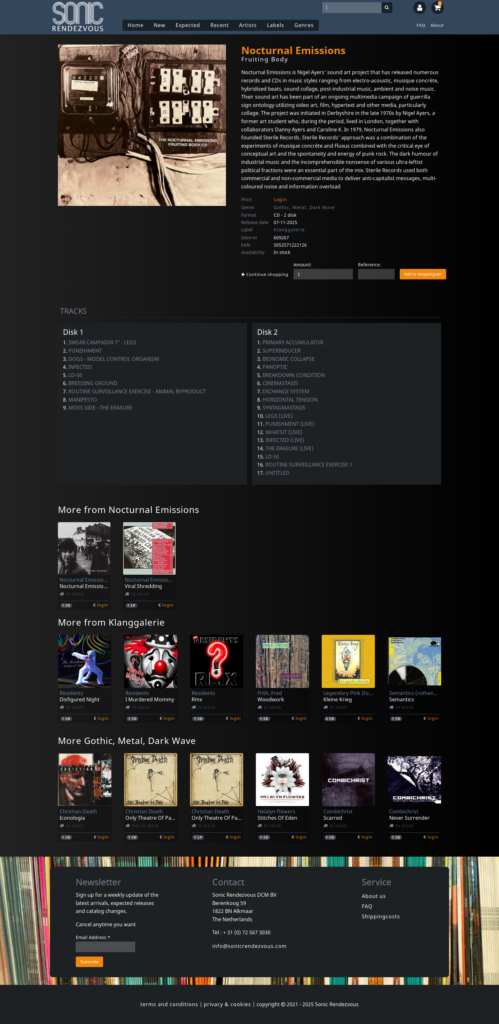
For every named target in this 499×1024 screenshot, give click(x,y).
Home (136, 25)
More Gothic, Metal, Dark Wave (127, 740)
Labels (275, 25)
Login (280, 199)
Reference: (369, 265)
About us (374, 896)
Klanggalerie (289, 230)
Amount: (302, 265)
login (102, 605)
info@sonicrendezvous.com (249, 946)
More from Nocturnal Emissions (128, 509)
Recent (219, 25)
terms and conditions (169, 1004)
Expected (188, 25)
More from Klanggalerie (111, 622)
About (437, 25)
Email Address (93, 937)
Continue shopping (264, 274)
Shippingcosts (381, 916)
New (159, 25)
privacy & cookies (227, 1004)
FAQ (421, 25)
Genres (304, 25)
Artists (248, 25)
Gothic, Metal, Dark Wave (304, 207)
